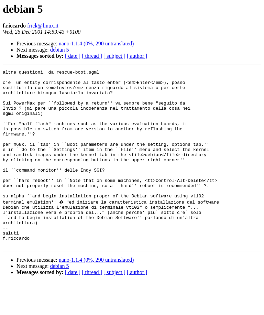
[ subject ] (114, 56)
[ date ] (72, 56)
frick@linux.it (42, 26)
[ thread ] (92, 56)
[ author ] (137, 56)
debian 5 (59, 50)
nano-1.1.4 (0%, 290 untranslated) (96, 43)
